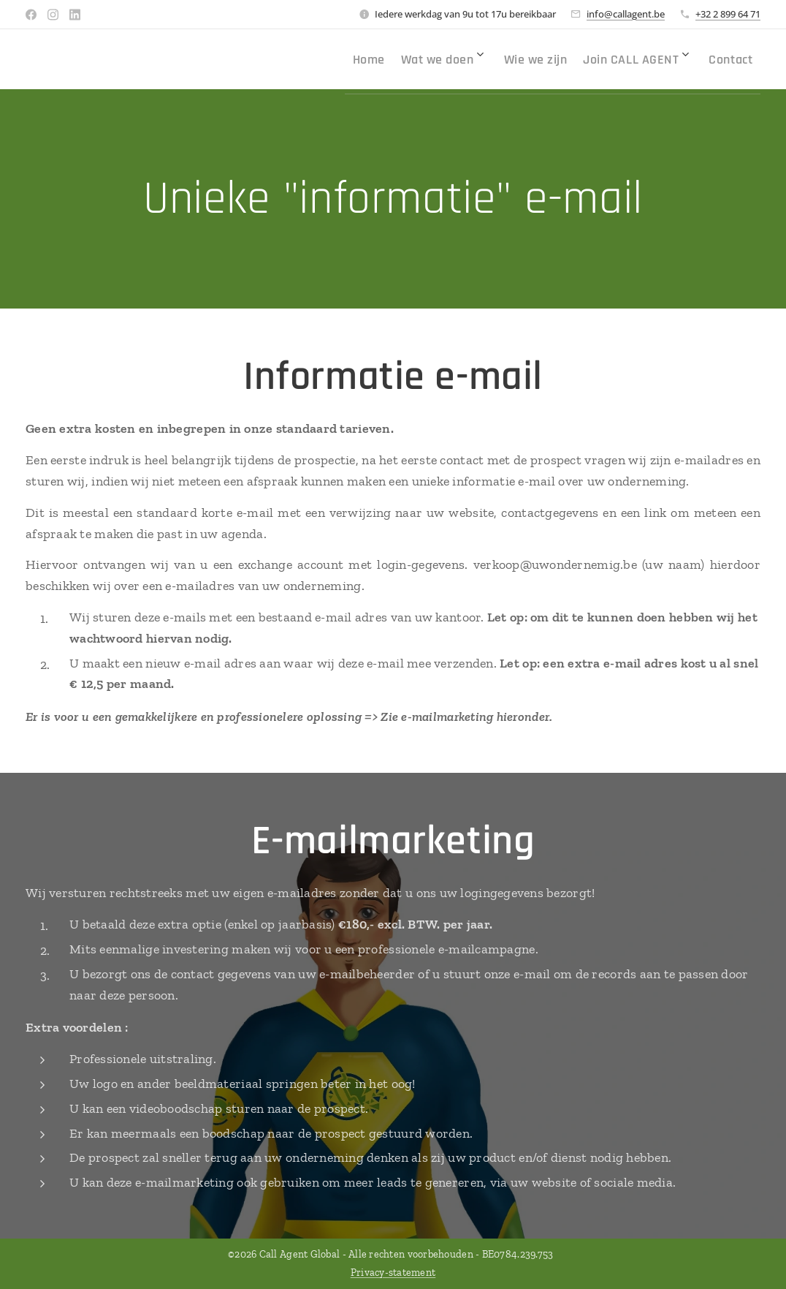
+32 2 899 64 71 (727, 13)
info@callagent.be (626, 13)
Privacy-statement (393, 1272)
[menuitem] (356, 59)
